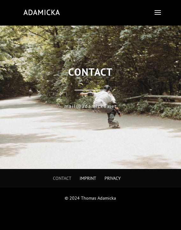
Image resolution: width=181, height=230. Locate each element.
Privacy (113, 178)
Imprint (88, 178)
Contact (62, 178)
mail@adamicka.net (90, 106)
